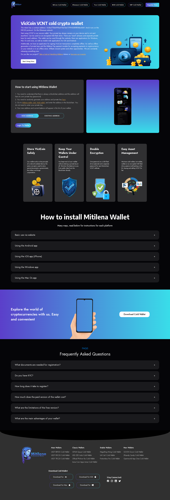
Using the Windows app (26, 267)
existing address (52, 116)
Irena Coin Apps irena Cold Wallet (84, 462)
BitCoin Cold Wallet (59, 5)
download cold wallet (134, 314)
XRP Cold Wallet (135, 5)
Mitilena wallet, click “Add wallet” (33, 102)
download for (60, 477)
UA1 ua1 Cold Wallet (107, 455)
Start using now (28, 61)
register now (152, 5)
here (63, 99)
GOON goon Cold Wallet (133, 452)
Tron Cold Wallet (100, 5)
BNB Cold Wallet (118, 5)
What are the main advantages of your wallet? (37, 418)
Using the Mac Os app (26, 277)
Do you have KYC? (24, 375)
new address (27, 116)
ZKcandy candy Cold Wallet (134, 455)
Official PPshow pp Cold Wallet (83, 458)
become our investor (78, 54)
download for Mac (61, 485)
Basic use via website (25, 235)
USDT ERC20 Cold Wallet (60, 455)
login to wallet (23, 125)
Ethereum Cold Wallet (80, 5)
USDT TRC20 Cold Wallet (60, 458)
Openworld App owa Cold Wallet (136, 458)
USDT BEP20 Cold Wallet (60, 452)
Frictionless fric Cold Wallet (110, 458)
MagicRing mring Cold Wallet (110, 452)
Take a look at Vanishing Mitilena (51, 54)
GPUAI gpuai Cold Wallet (81, 452)
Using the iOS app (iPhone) (28, 256)
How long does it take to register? (31, 386)
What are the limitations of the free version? (37, 407)
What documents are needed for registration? (37, 364)
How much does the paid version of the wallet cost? (40, 397)
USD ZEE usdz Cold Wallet (82, 455)
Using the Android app (26, 245)
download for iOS (87, 477)
